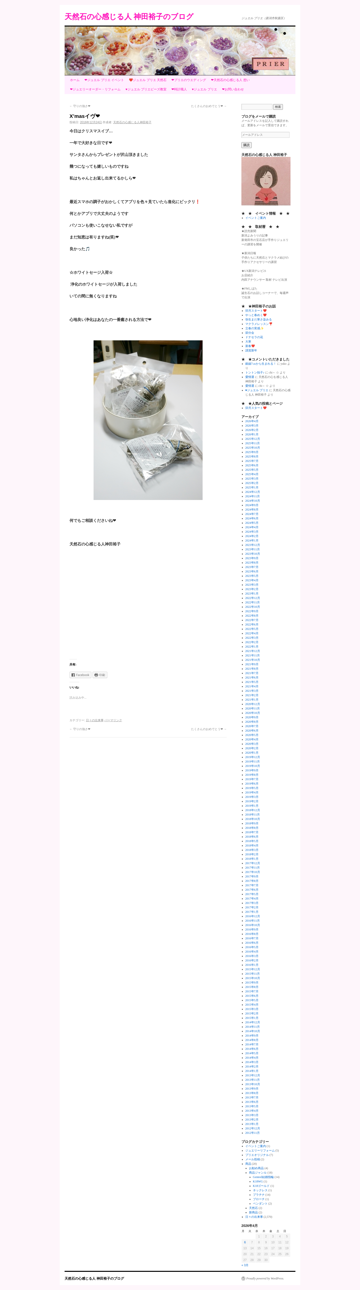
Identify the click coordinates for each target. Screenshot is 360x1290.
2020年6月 (252, 730)
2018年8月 (252, 828)
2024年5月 (252, 523)
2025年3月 (252, 478)
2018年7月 (252, 832)
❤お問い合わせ (233, 89)
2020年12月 (252, 704)
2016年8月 (252, 934)
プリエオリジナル (257, 1155)
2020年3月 (252, 744)
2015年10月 (252, 978)
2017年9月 (252, 876)
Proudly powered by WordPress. (265, 1278)
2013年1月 (252, 1124)
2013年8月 (252, 1093)
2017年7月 (252, 885)
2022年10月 (252, 607)
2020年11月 (252, 708)
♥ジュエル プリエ (204, 89)
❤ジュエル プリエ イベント (104, 80)
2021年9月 (252, 664)
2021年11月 (252, 655)
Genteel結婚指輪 (263, 1177)
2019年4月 (252, 792)
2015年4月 (252, 1004)
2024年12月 (252, 492)
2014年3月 (252, 1062)
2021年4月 (252, 686)
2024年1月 (252, 540)
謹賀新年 (251, 350)
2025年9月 (252, 452)
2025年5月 (252, 470)
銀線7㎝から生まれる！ (260, 363)
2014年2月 (252, 1066)
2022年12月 (252, 598)
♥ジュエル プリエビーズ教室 (145, 89)
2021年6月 (252, 677)
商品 (248, 1163)
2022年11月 (252, 602)
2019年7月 (252, 779)
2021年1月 (252, 699)
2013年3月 (252, 1115)
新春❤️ (250, 346)
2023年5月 (252, 576)
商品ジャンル (258, 1172)
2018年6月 (252, 836)
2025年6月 (252, 465)
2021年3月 (252, 691)
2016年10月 (252, 925)
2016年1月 (252, 965)
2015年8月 (252, 987)
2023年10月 (252, 553)
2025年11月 (252, 443)
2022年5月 (252, 629)
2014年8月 (252, 1040)
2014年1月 (252, 1071)
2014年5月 (252, 1053)
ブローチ (259, 1199)
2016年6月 (252, 942)
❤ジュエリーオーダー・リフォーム (95, 89)
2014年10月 (252, 1031)
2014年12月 (252, 1022)
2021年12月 (252, 651)
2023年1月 (252, 593)
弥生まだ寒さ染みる (258, 319)
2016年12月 (252, 916)
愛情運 (249, 377)
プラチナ (259, 1194)
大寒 (248, 341)
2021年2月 (252, 695)
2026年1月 (252, 434)
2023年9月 (252, 558)
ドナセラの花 (254, 337)
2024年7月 (252, 514)
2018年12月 (252, 810)
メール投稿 (252, 1159)
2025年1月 (252, 487)
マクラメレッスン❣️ (259, 324)
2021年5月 (252, 682)
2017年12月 (252, 863)
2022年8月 (252, 615)
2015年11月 (252, 973)
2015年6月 (252, 996)
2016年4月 (252, 951)
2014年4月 (252, 1057)
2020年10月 (252, 713)
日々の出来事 (95, 720)
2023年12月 (252, 545)
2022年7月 (252, 620)
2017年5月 (252, 894)
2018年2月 (252, 854)
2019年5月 (252, 788)
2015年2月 (252, 1013)
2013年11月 (252, 1080)
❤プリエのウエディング (188, 80)
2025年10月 (252, 447)
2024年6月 (252, 518)
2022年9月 (252, 611)
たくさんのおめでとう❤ (209, 106)
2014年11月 (252, 1026)
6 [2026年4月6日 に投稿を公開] (245, 1242)
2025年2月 (252, 483)
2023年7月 (252, 567)
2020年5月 (252, 735)
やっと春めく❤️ (256, 315)
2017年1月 (252, 912)
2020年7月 (252, 726)
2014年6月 (252, 1049)
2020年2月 (252, 748)
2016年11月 (252, 920)
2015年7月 (252, 991)
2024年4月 (252, 527)
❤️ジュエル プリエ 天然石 (147, 80)
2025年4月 (252, 474)
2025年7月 (252, 461)
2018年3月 (252, 850)
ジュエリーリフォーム (260, 1150)
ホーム (75, 80)
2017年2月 (252, 907)
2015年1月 (252, 1018)
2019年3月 (252, 797)
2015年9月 (252, 982)
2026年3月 (252, 425)
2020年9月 (252, 717)
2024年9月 (252, 505)
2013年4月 (252, 1110)
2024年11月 (252, 496)
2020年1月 (252, 752)
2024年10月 (252, 500)
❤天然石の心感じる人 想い (230, 80)
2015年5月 (252, 1000)
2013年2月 (252, 1119)
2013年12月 (252, 1075)
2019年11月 (252, 761)
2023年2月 (252, 589)
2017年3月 (252, 903)
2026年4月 (252, 421)
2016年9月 (252, 929)
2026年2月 (252, 430)
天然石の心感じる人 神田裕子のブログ (129, 17)
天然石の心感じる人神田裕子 (132, 122)
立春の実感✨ (254, 328)
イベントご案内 (255, 218)
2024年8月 (252, 509)
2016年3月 (252, 956)
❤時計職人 (179, 89)
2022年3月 (252, 637)
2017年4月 (252, 898)
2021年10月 (252, 660)
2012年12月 (252, 1128)
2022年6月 (252, 624)
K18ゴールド (261, 1186)
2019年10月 (252, 766)
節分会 (249, 332)
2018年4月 (252, 845)
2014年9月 (252, 1035)
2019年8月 (252, 775)
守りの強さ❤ (79, 106)
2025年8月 (252, 456)
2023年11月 (252, 549)
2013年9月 (252, 1088)
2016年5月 (252, 947)
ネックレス (260, 1190)
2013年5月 (252, 1106)
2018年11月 (252, 814)
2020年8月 (252, 721)
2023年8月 (252, 562)
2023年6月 (252, 571)
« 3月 (245, 1265)
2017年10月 (252, 872)
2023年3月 (252, 584)
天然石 (253, 1208)
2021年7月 (252, 673)
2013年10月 (252, 1084)
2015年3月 (252, 1009)
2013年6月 (252, 1102)
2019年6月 (252, 783)
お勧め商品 (256, 1168)
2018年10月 (252, 819)
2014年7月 (252, 1044)
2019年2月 (252, 801)
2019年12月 (252, 757)
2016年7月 (252, 938)
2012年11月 (252, 1133)
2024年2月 (252, 536)
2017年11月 (252, 867)
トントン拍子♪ (254, 372)
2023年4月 (252, 580)
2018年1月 (252, 858)
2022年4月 (252, 633)
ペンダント (260, 1203)
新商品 (253, 1212)
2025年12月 (252, 439)
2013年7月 (252, 1097)
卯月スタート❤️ (256, 310)
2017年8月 (252, 881)
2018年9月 (252, 823)
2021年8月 (252, 668)
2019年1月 (252, 805)
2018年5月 (252, 841)
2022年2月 (252, 642)
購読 (246, 145)
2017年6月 (252, 889)
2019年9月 (252, 770)
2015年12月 (252, 969)
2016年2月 (252, 960)
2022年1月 (252, 646)
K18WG (258, 1181)
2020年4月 (252, 739)
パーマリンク (113, 720)
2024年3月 (252, 531)
